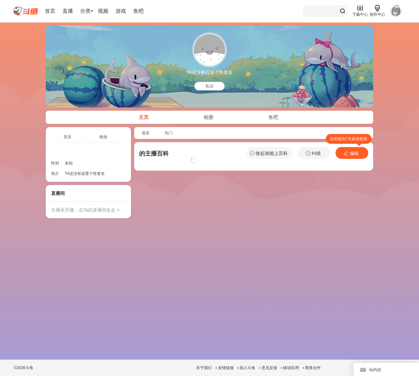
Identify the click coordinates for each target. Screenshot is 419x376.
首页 (50, 11)
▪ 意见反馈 (268, 368)
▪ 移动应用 (290, 368)
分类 (85, 11)
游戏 (121, 11)
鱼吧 (138, 11)
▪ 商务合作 (311, 368)
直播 (68, 11)
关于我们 (204, 368)
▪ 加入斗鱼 (246, 368)
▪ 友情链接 (224, 368)
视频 (103, 11)
